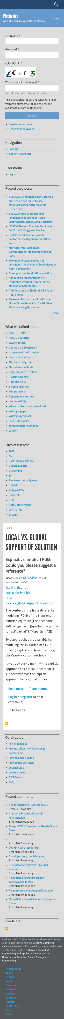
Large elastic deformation (24, 352)
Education (11, 985)
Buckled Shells (18, 466)
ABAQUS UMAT (18, 333)
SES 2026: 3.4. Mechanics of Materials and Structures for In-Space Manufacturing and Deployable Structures (31, 203)
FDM (8, 598)
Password (11, 49)
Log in (12, 697)
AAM (11, 451)
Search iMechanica (20, 154)
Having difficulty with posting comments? (27, 751)
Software (10, 997)
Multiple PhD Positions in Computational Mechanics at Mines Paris (30, 252)
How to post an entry (21, 763)
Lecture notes (17, 772)
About (9, 973)
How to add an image (21, 758)
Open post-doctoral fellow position (30, 273)
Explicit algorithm (17, 587)
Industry (10, 1001)
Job (7, 1010)
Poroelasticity (17, 382)
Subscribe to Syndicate (6, 928)
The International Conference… (28, 805)
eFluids (13, 515)
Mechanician (12, 989)
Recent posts (13, 968)
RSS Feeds (15, 777)
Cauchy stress (17, 343)
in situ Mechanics (19, 421)
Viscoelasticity (17, 401)
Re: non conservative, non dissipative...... (32, 890)
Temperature (17, 391)
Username (11, 36)
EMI (11, 475)
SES (11, 500)
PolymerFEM (16, 490)
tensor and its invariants (23, 426)
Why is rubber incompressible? (27, 406)
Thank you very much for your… (28, 856)
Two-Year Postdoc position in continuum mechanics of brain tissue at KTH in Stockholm (32, 265)
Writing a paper (18, 411)
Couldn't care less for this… (25, 847)
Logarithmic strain (20, 357)
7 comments (38, 689)
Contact (10, 977)
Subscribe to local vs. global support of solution (6, 723)
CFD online (15, 471)
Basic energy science (21, 461)
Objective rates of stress (23, 372)
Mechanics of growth (21, 362)
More (55, 313)
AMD (11, 456)
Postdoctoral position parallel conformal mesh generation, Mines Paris (30, 239)
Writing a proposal (20, 416)
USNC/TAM (15, 510)
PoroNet (14, 495)
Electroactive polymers (23, 480)
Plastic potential (19, 377)
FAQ (11, 782)
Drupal (44, 946)
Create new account (21, 124)
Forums (13, 149)
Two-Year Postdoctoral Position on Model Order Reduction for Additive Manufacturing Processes (30, 303)
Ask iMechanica (18, 744)
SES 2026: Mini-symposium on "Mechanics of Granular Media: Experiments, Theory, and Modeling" (31, 218)
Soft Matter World (20, 505)
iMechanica (10, 16)
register (26, 697)
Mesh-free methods (21, 367)
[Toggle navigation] (57, 17)
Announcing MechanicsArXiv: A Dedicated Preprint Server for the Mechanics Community (29, 282)
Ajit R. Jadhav (30, 577)
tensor (13, 430)
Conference (12, 1006)
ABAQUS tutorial (19, 338)
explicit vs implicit (17, 593)
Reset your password (21, 129)
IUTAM (13, 485)
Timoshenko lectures (22, 396)
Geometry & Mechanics (23, 347)
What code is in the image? (21, 82)
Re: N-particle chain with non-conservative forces (27, 880)
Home (8, 527)
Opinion (10, 993)
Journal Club (16, 768)
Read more (16, 689)
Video (8, 1014)
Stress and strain (19, 387)
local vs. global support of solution (29, 603)
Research (10, 981)
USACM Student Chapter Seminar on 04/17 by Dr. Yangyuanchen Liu (31, 228)
